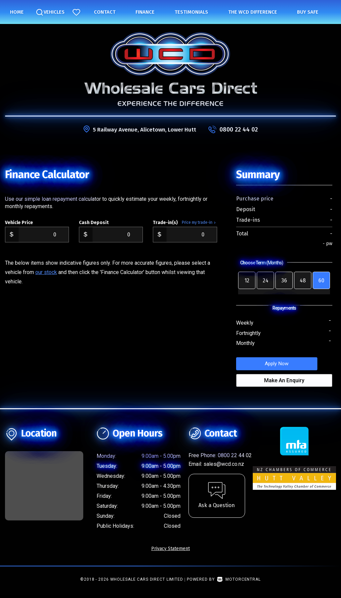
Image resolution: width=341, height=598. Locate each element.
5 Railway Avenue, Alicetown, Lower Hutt (144, 129)
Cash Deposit (94, 222)
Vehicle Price (19, 222)
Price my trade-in (199, 222)
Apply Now (284, 365)
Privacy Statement (170, 552)
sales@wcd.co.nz (223, 467)
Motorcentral (238, 582)
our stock (46, 272)
